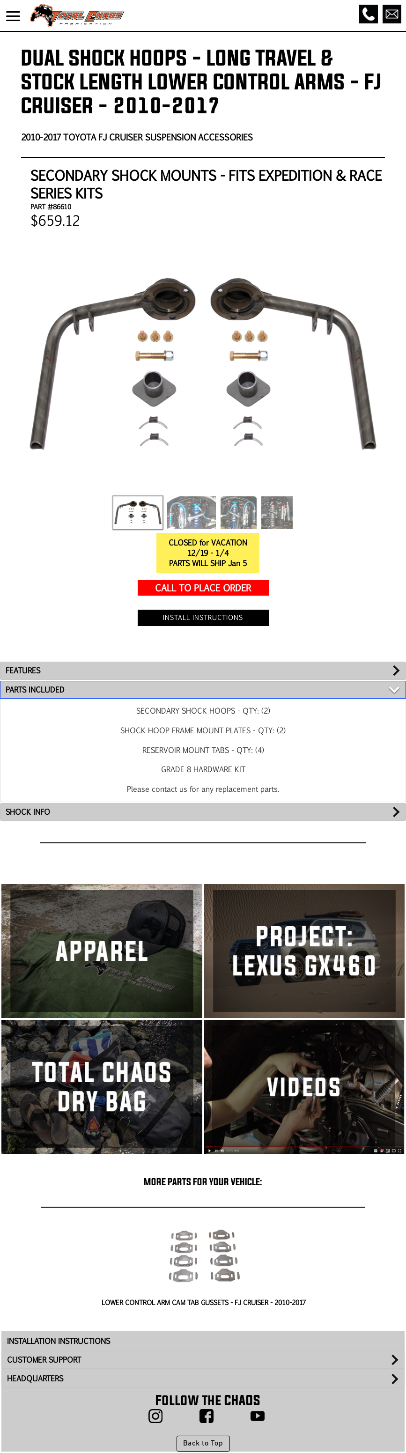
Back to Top (203, 1443)
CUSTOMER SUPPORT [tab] (44, 1359)
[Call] (368, 14)
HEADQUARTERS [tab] (35, 1378)
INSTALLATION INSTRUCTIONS (58, 1341)
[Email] (392, 14)
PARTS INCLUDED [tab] (35, 689)
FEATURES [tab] (23, 670)
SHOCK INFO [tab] (28, 812)
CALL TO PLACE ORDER (203, 587)
